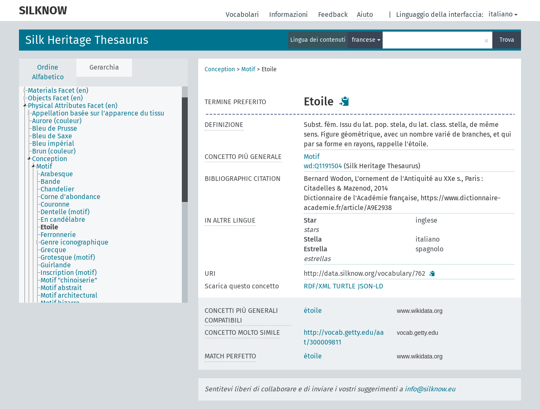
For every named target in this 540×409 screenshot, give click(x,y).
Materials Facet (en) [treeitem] (58, 90)
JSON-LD (370, 286)
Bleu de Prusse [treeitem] (54, 128)
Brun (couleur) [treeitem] (54, 151)
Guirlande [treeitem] (55, 265)
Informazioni (289, 15)
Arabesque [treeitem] (56, 174)
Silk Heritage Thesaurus (86, 40)
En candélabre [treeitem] (62, 219)
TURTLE (344, 286)
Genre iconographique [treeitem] (74, 242)
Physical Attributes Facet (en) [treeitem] (72, 106)
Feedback (333, 15)
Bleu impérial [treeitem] (53, 144)
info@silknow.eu (430, 389)
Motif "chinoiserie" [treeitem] (68, 280)
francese (366, 39)
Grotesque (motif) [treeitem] (67, 257)
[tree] (103, 194)
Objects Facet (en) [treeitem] (55, 98)
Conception (220, 69)
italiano (503, 14)
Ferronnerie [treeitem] (58, 235)
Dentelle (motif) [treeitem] (64, 212)
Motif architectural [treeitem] (68, 295)
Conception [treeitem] (49, 159)
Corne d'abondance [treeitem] (70, 197)
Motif (248, 69)
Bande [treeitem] (50, 182)
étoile (313, 311)
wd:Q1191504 (323, 166)
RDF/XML (317, 286)
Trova (507, 39)
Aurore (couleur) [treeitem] (56, 121)
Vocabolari (243, 15)
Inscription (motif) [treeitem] (68, 273)
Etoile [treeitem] (49, 227)
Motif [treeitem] (44, 166)
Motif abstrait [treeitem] (61, 288)
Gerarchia (104, 67)
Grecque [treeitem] (53, 250)
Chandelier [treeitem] (57, 189)
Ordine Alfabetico (48, 72)
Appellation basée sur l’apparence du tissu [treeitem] (98, 113)
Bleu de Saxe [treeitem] (52, 136)
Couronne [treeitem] (55, 204)
